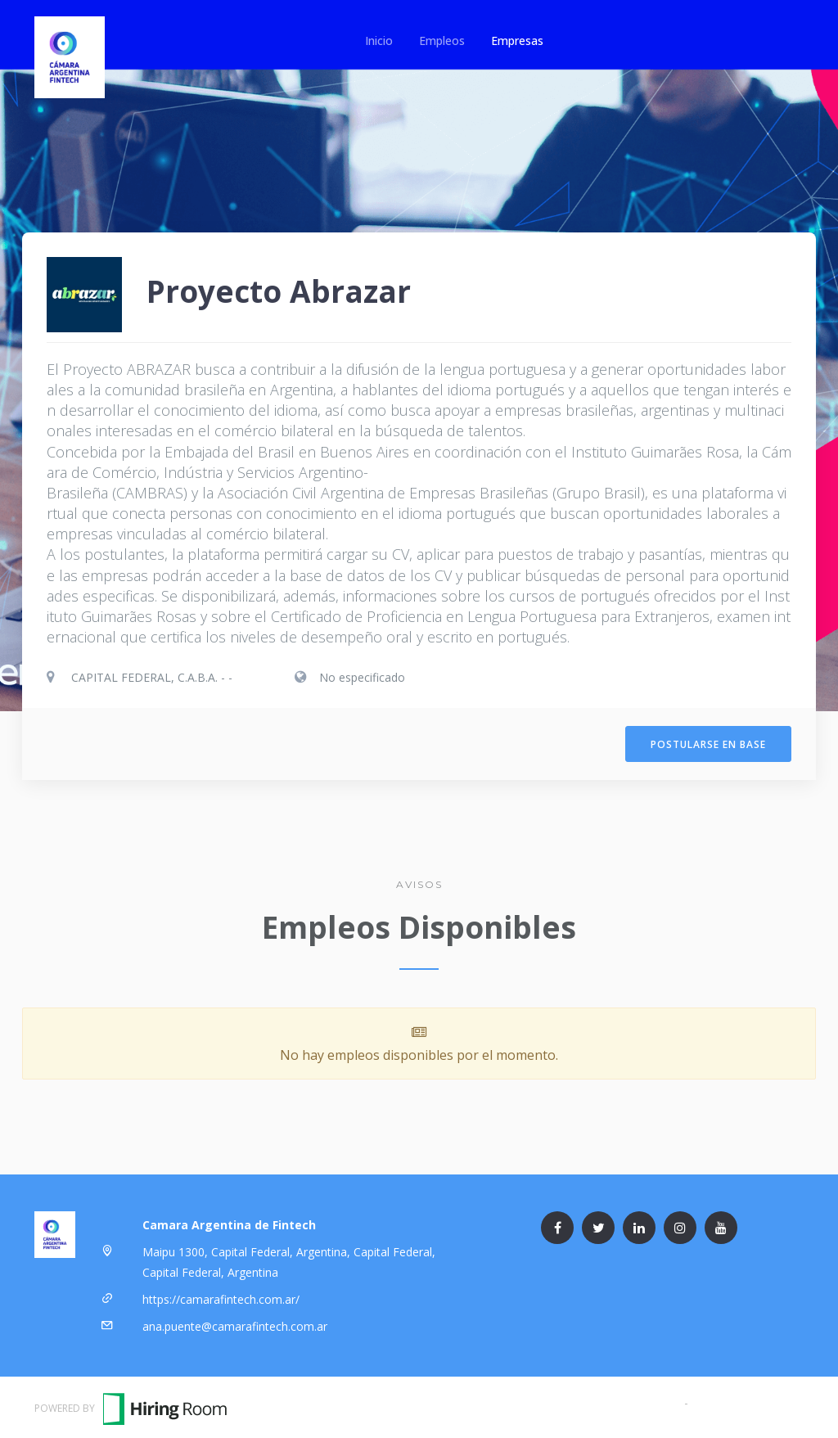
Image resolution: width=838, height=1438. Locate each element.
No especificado (362, 677)
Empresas (517, 40)
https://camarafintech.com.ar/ (221, 1296)
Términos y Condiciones (617, 1399)
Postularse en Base (708, 743)
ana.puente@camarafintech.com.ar (234, 1323)
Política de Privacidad (748, 1399)
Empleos (442, 40)
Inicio (379, 40)
